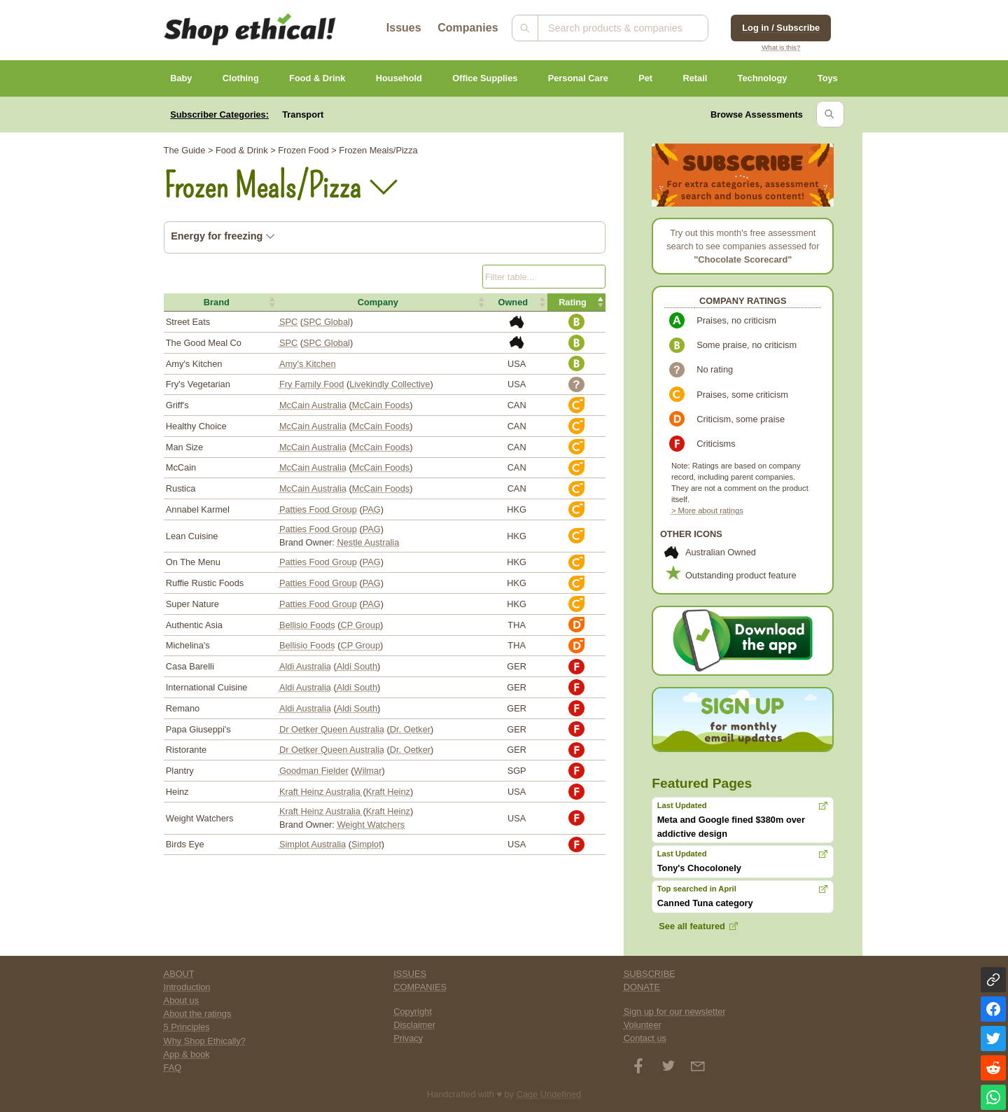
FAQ (173, 1067)
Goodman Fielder (314, 770)
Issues (403, 28)
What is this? (781, 47)
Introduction (187, 987)
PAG (372, 509)
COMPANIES (420, 987)
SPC (288, 322)
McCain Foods (381, 405)
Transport (302, 114)
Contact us (645, 1038)
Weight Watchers (371, 824)
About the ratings (198, 1013)
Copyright (412, 1011)
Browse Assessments (756, 114)
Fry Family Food (311, 384)
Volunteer (643, 1025)
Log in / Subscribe (781, 27)
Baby (181, 78)
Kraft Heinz (388, 791)
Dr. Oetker (410, 729)
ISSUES (409, 973)
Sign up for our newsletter (675, 1011)
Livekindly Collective (389, 384)
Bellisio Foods (307, 625)
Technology (763, 78)
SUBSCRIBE (650, 973)
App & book (187, 1054)
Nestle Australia (368, 542)
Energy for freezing (223, 236)
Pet (645, 78)
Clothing (241, 78)
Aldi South (357, 666)
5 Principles (187, 1027)
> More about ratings (707, 510)
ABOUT (179, 973)
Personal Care (578, 78)
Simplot (366, 844)
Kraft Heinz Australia (321, 791)
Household (399, 78)
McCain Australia (312, 405)
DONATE (642, 987)
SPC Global (326, 322)
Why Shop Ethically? (205, 1041)
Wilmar (368, 770)
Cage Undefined (549, 1094)
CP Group (360, 625)
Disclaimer (414, 1025)
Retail (694, 78)
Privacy (408, 1038)
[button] (220, 302)
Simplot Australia (312, 844)
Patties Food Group (318, 509)
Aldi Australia (305, 666)
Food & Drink (317, 78)
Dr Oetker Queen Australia (331, 729)
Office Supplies (484, 78)
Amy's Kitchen (307, 364)
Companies (468, 28)
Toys (828, 78)
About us (182, 1000)
